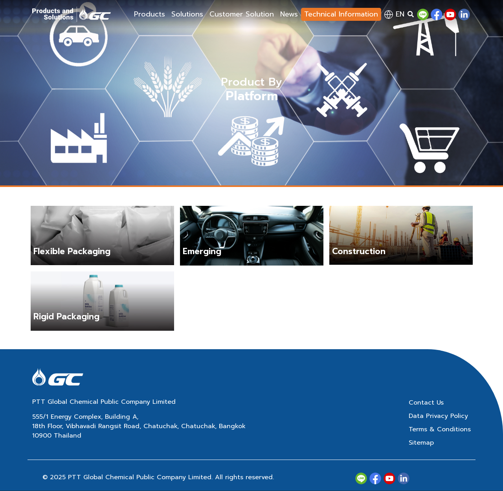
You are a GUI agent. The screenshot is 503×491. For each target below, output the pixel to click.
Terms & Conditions (440, 429)
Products (149, 14)
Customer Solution (241, 14)
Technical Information (341, 14)
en (394, 14)
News (289, 14)
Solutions (187, 14)
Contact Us (426, 402)
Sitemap (421, 442)
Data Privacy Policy (438, 416)
